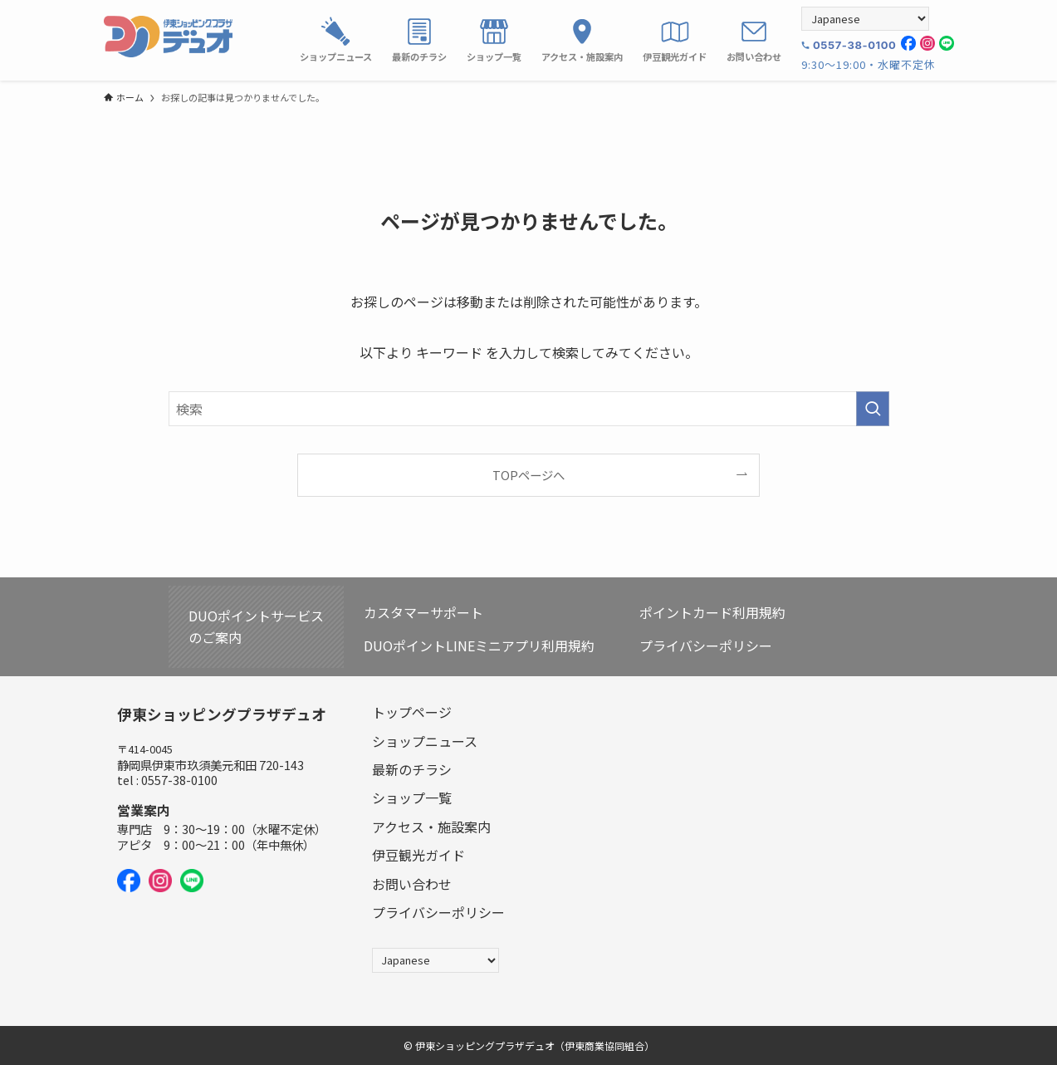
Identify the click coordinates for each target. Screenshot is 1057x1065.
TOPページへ (528, 474)
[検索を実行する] (872, 408)
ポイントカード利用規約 (712, 612)
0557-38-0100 (855, 45)
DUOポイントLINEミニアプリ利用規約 (479, 645)
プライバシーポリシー (705, 645)
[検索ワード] (529, 408)
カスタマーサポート (423, 612)
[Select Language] (865, 19)
